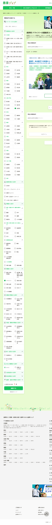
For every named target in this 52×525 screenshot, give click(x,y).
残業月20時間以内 (40, 68)
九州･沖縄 (6, 460)
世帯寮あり (31, 69)
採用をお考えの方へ (42, 514)
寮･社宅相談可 (39, 69)
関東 (5, 434)
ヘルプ (17, 510)
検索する (13, 388)
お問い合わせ (40, 510)
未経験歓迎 (36, 66)
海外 (5, 465)
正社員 (30, 66)
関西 (5, 447)
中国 (5, 452)
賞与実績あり (48, 68)
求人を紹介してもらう (30, 8)
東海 (5, 443)
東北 (5, 430)
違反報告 (40, 512)
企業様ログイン (19, 514)
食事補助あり (32, 68)
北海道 (5, 423)
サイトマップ (18, 512)
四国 (5, 456)
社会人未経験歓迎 (43, 66)
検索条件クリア (13, 391)
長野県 (24, 13)
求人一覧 (12, 8)
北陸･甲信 (19, 13)
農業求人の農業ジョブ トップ (9, 13)
